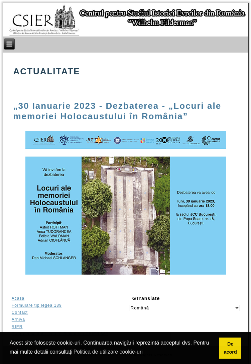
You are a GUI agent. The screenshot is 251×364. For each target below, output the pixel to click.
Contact (20, 312)
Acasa (18, 298)
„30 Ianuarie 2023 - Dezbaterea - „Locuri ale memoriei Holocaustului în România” (117, 111)
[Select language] (184, 308)
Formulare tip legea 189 (37, 305)
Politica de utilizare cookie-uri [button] (108, 352)
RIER (17, 326)
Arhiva (18, 319)
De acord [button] (230, 348)
